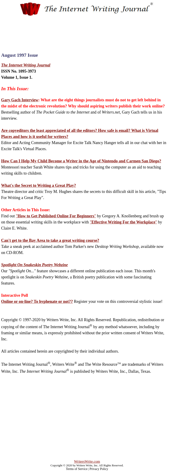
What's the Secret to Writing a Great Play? (38, 185)
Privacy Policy (98, 469)
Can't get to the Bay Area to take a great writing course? (50, 240)
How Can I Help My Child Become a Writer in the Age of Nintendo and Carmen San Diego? (81, 161)
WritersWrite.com (87, 461)
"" (56, 216)
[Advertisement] (87, 30)
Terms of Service (76, 469)
